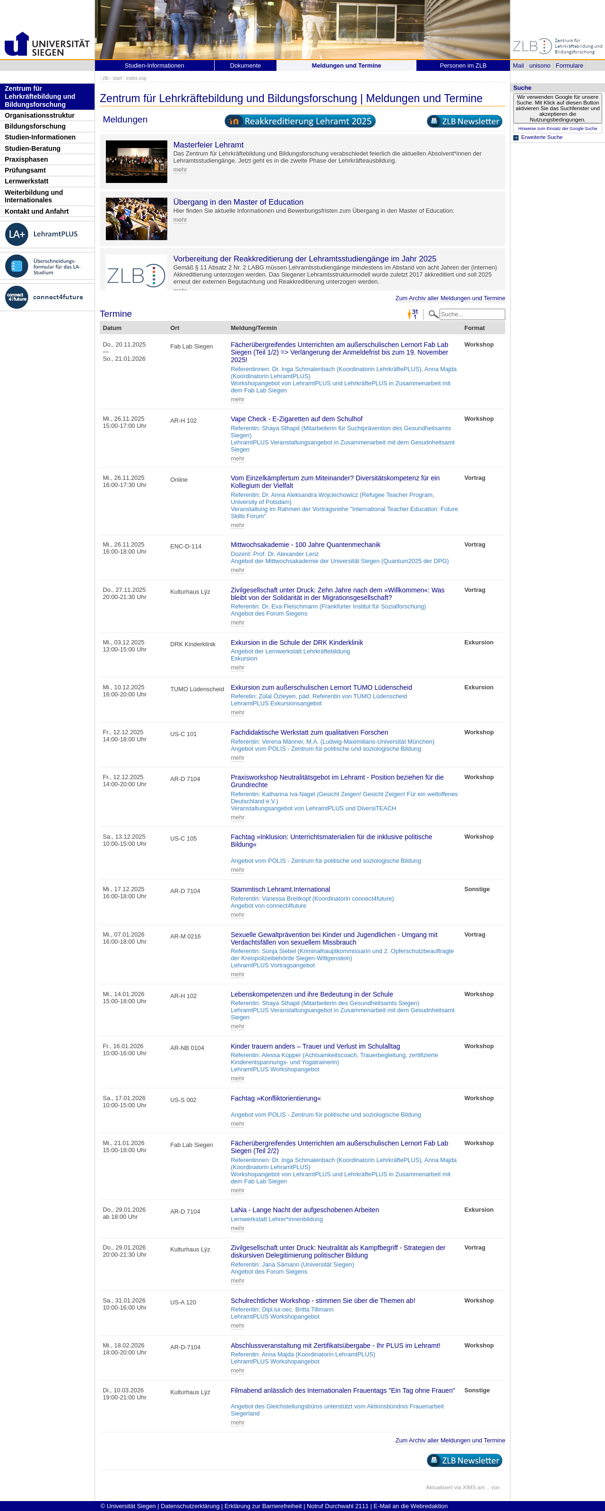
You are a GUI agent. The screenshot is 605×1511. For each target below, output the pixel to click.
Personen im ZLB (463, 65)
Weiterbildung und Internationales (34, 196)
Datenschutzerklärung (190, 1506)
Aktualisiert (439, 1487)
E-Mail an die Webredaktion (410, 1506)
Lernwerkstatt (26, 181)
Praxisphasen (26, 159)
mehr (180, 169)
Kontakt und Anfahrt (37, 211)
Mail (518, 65)
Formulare (569, 65)
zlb (106, 78)
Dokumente (245, 65)
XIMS (469, 1487)
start (117, 78)
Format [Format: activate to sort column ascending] (474, 327)
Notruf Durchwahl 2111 (338, 1506)
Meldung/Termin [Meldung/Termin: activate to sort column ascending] (254, 327)
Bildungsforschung (35, 126)
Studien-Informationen (40, 137)
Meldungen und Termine (346, 65)
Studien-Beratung (32, 148)
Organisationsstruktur (40, 115)
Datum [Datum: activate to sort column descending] (112, 327)
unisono (540, 65)
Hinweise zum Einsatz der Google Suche (557, 128)
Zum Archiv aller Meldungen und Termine (450, 298)
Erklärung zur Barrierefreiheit (263, 1506)
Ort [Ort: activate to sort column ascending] (174, 327)
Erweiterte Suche (542, 137)
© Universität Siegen (128, 1506)
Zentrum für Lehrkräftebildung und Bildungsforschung (40, 96)
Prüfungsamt (25, 170)
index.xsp (136, 78)
